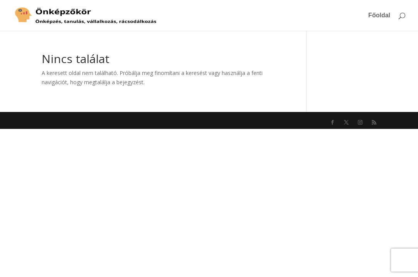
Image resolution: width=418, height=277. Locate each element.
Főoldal (379, 15)
